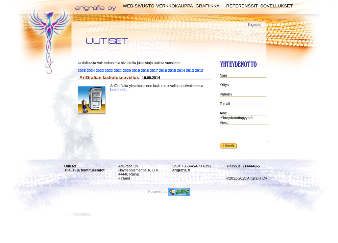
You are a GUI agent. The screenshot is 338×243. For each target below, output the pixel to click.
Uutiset (70, 166)
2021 (118, 71)
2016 (163, 71)
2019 (136, 71)
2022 (109, 71)
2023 (100, 71)
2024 (91, 71)
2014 (181, 71)
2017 (154, 71)
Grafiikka (207, 5)
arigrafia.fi (181, 170)
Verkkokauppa (174, 5)
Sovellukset (276, 5)
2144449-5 (251, 166)
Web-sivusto (138, 5)
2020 (127, 71)
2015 (172, 71)
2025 (82, 71)
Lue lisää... (119, 90)
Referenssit (242, 5)
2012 (199, 71)
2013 (190, 71)
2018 (145, 71)
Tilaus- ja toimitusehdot (84, 170)
